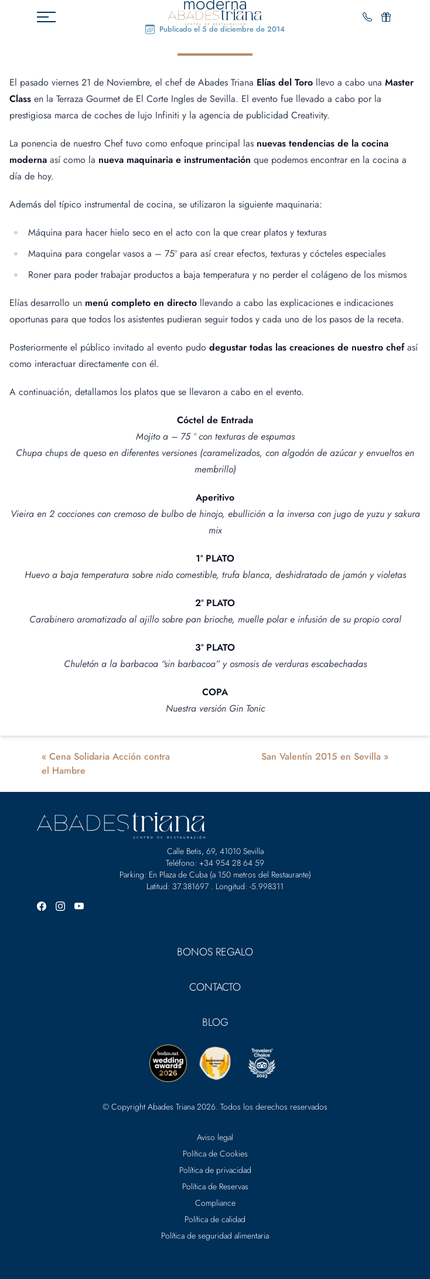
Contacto (215, 987)
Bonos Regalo (215, 952)
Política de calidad (215, 1219)
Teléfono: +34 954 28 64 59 (215, 863)
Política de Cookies (215, 1153)
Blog (215, 1022)
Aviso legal (215, 1137)
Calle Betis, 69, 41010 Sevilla (215, 851)
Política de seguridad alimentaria (215, 1235)
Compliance (215, 1203)
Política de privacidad (215, 1170)
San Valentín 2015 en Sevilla (321, 756)
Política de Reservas (215, 1186)
